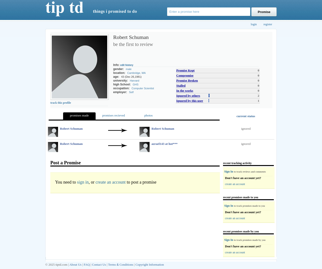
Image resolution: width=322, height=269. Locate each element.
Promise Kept (185, 70)
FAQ (87, 264)
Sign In (229, 171)
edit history (126, 65)
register (267, 24)
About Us (75, 264)
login (254, 24)
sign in (83, 182)
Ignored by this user (189, 100)
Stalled (180, 85)
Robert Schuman (71, 128)
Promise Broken (187, 80)
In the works (184, 90)
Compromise (184, 75)
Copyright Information (149, 264)
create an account (111, 182)
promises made (79, 115)
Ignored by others (188, 95)
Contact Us (99, 264)
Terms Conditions (120, 264)
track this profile (60, 102)
